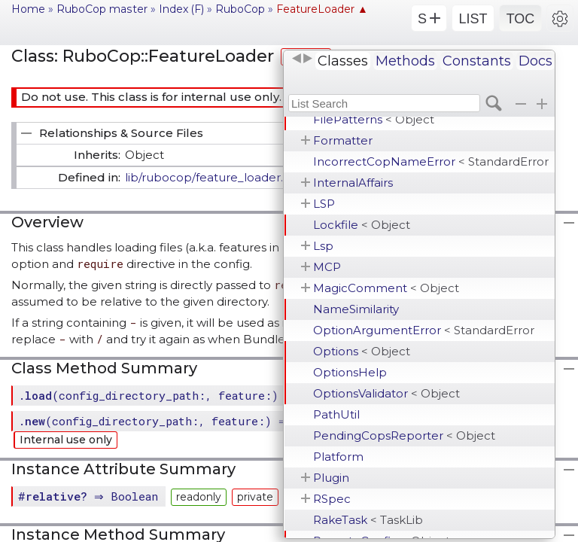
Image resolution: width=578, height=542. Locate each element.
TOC (521, 18)
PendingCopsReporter (404, 435)
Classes (343, 61)
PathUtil (336, 414)
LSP (324, 203)
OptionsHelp (350, 372)
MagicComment (386, 288)
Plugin (331, 477)
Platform (338, 456)
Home (28, 9)
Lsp (323, 246)
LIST (472, 18)
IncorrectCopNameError (431, 161)
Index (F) (181, 9)
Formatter (343, 140)
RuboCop (240, 9)
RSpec (332, 499)
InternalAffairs (353, 182)
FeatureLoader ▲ (322, 9)
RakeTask (368, 520)
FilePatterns (373, 119)
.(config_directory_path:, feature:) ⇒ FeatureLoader (201, 420)
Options (361, 351)
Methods (405, 61)
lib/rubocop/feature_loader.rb (210, 177)
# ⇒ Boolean (90, 496)
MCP (327, 267)
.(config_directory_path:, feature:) (148, 395)
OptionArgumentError (423, 330)
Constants (477, 61)
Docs (535, 61)
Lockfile (361, 225)
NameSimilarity (356, 309)
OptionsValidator (386, 393)
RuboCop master (102, 9)
